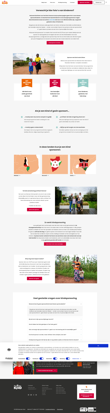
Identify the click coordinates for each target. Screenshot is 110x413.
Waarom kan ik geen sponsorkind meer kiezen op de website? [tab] (47, 304)
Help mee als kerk (59, 387)
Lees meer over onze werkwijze (54, 244)
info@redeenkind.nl (32, 389)
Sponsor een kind (84, 2)
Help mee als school (60, 389)
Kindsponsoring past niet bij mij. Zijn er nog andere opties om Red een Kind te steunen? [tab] (54, 340)
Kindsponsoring (62, 2)
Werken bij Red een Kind (47, 389)
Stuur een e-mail (87, 366)
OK (98, 397)
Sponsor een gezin (34, 278)
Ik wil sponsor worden (54, 42)
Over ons (52, 2)
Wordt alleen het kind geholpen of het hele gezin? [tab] (43, 324)
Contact (72, 2)
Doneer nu (99, 2)
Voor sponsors (45, 387)
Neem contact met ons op (46, 370)
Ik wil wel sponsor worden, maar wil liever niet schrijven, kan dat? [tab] (47, 334)
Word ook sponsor (34, 209)
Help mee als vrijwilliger (61, 393)
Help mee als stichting (61, 391)
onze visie (52, 20)
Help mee (44, 2)
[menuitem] (44, 2)
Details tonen (75, 410)
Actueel (43, 393)
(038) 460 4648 (87, 367)
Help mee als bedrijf (60, 390)
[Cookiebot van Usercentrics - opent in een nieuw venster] (9, 410)
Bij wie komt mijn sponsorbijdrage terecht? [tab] (41, 319)
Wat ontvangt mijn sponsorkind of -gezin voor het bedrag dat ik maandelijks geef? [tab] (53, 329)
